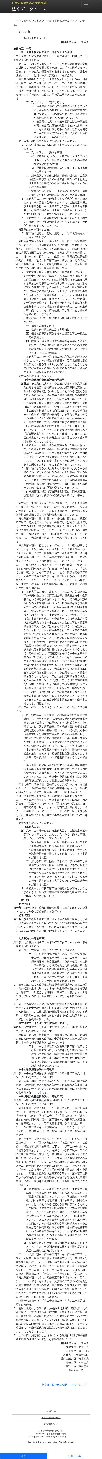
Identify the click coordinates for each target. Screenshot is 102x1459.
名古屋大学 (51, 1411)
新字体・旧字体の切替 (54, 1384)
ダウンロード (79, 1384)
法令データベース (29, 9)
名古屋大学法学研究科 (51, 1417)
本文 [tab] (23, 1456)
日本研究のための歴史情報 (29, 3)
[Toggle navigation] (85, 4)
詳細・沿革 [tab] (74, 1456)
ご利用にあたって (51, 1423)
